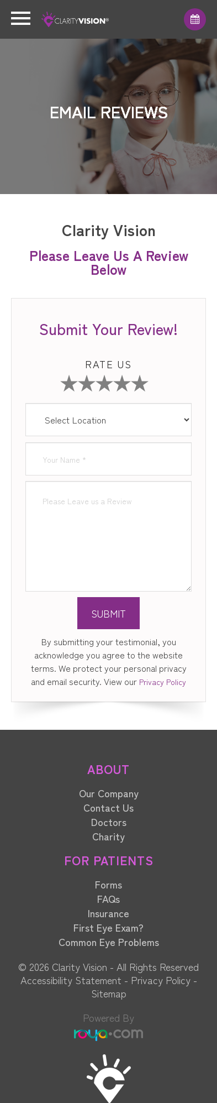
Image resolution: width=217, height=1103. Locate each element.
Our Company (109, 793)
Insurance (108, 913)
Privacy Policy (162, 681)
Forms (108, 884)
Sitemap (108, 993)
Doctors (108, 821)
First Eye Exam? (108, 927)
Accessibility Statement (70, 980)
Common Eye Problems (109, 941)
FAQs (108, 898)
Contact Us (108, 807)
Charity (108, 836)
